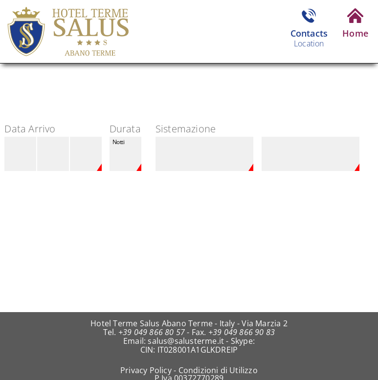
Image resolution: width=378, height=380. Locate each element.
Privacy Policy (146, 370)
